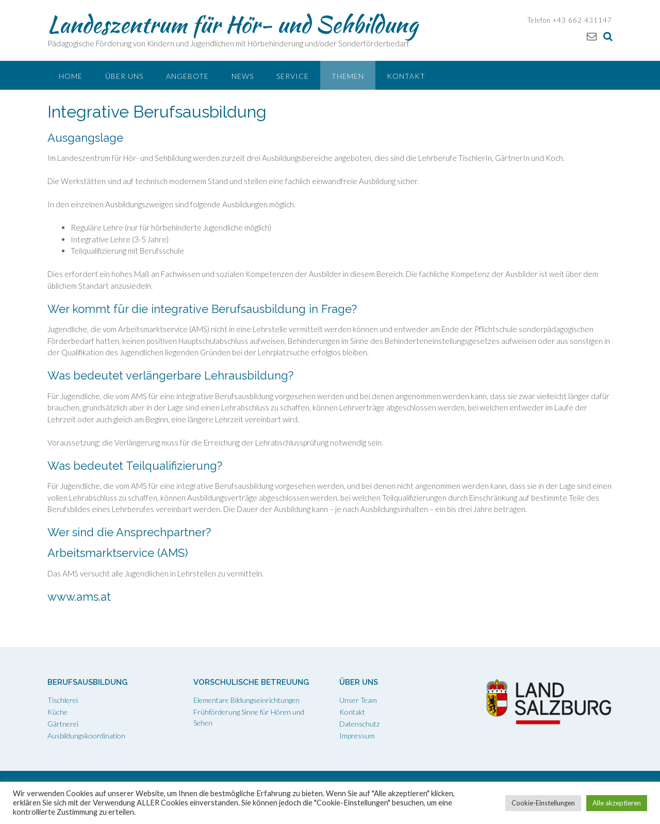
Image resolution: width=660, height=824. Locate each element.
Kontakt (406, 76)
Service (292, 76)
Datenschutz (359, 723)
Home (70, 76)
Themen (348, 76)
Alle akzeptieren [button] (616, 803)
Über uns (124, 76)
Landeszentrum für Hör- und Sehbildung (232, 24)
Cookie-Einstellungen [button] (543, 803)
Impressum (357, 735)
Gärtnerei (62, 723)
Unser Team (358, 700)
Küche (57, 711)
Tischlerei (62, 700)
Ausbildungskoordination (86, 735)
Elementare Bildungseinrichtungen (246, 700)
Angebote (187, 76)
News (243, 76)
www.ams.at (79, 596)
